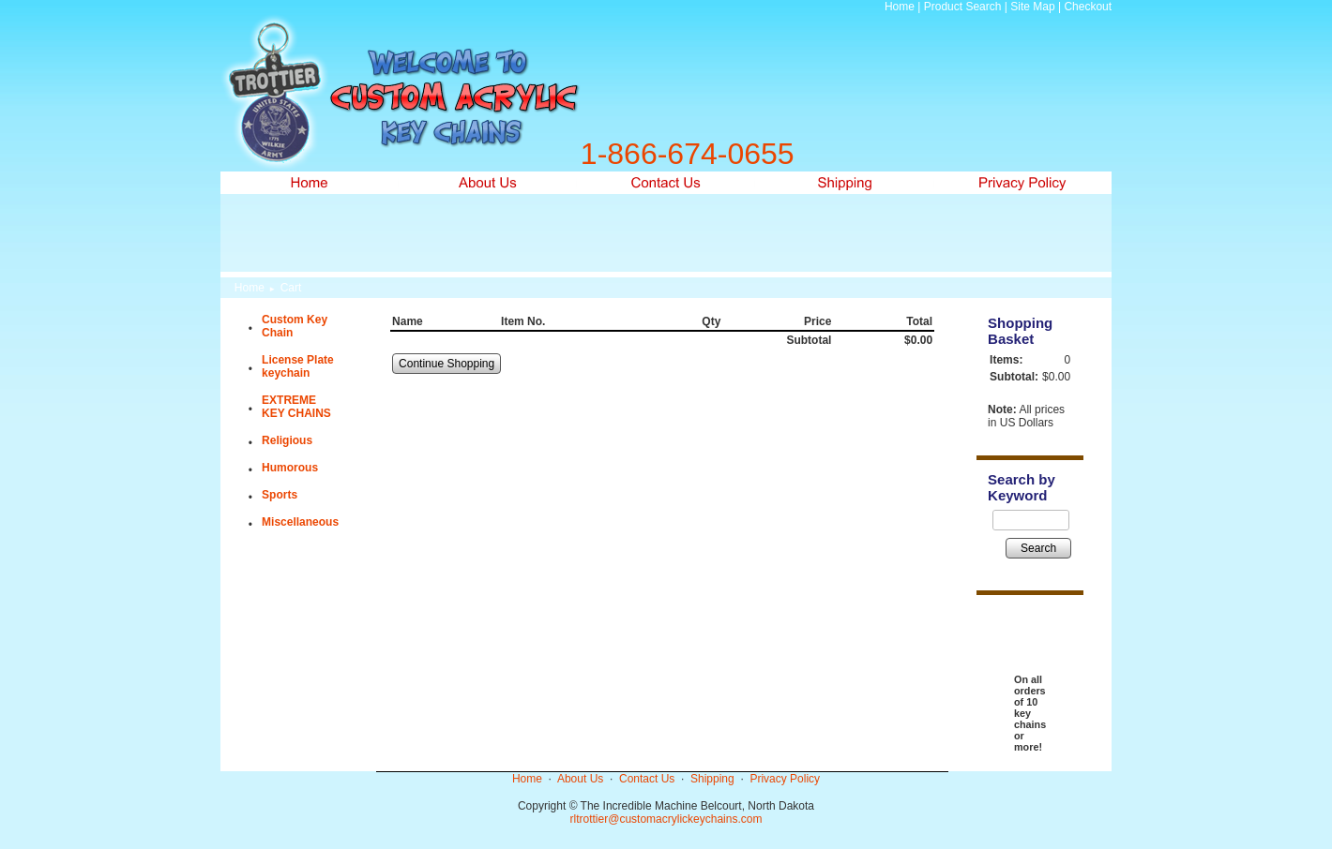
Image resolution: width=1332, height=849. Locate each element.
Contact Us (646, 778)
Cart (291, 287)
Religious (287, 440)
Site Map (1032, 6)
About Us (580, 778)
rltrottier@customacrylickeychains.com (666, 819)
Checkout (1088, 6)
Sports (279, 494)
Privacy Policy (784, 778)
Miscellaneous (300, 522)
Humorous (290, 467)
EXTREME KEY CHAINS (296, 407)
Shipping (712, 778)
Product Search (963, 6)
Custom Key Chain (294, 326)
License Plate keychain (298, 366)
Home (900, 6)
